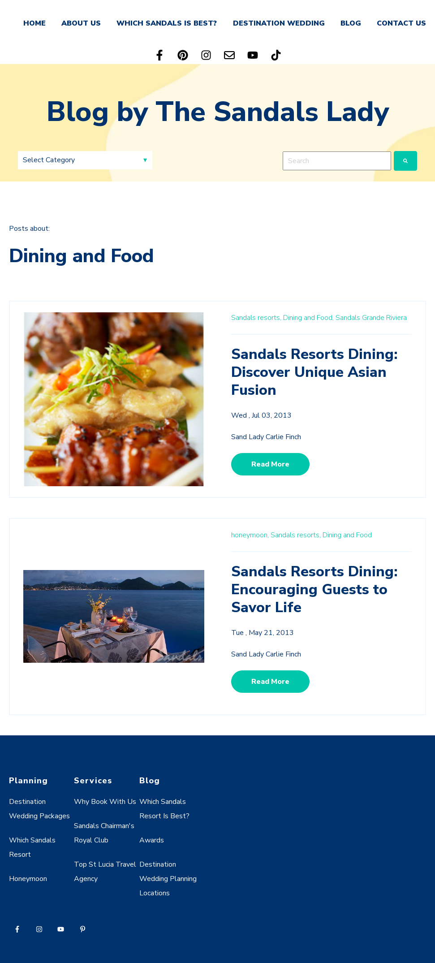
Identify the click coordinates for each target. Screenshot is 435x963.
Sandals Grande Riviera (371, 318)
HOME (34, 23)
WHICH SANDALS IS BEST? (166, 23)
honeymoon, (250, 535)
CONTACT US (401, 23)
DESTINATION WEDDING (279, 23)
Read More (270, 464)
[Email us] (229, 55)
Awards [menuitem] (151, 840)
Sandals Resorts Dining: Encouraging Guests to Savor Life (314, 589)
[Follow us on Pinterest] (183, 55)
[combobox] (337, 160)
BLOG (350, 23)
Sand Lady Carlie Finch (266, 437)
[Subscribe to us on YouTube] (253, 55)
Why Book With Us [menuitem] (105, 802)
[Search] (405, 161)
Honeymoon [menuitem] (28, 879)
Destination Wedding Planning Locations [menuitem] (168, 878)
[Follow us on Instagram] (206, 55)
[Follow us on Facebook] (159, 55)
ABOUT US (81, 23)
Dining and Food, (308, 318)
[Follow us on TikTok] (276, 55)
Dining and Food (347, 535)
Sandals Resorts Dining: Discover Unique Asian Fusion (314, 372)
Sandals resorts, (256, 318)
